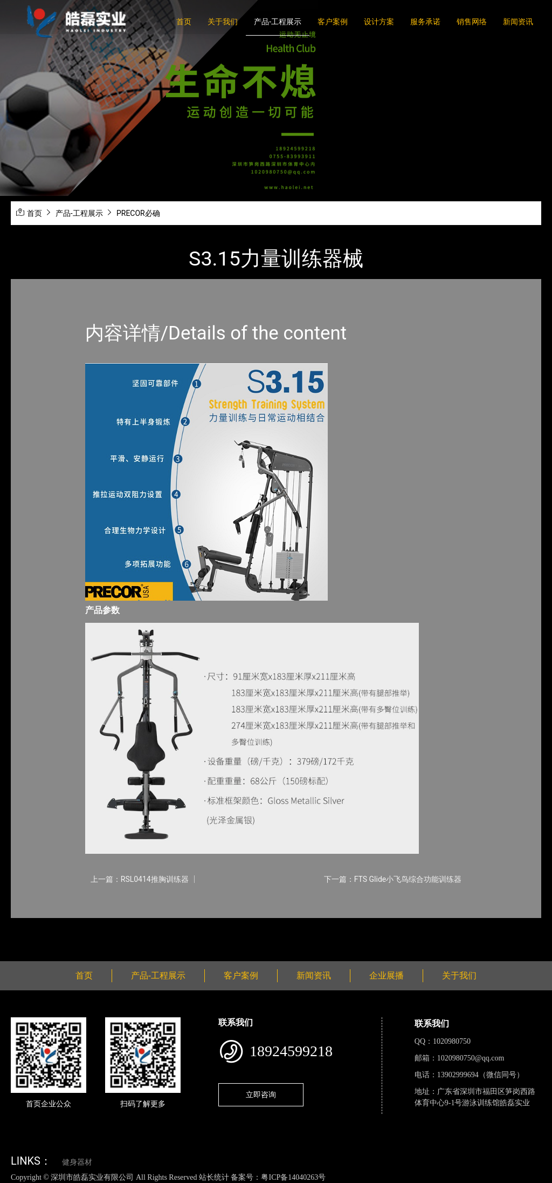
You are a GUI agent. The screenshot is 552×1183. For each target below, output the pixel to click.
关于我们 (223, 21)
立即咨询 (261, 1094)
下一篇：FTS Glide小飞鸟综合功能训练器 (393, 879)
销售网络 (472, 21)
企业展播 (386, 975)
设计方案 (379, 21)
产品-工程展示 (277, 21)
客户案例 (333, 21)
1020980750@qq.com (471, 1058)
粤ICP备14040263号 (293, 1177)
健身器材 (77, 1162)
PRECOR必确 (138, 213)
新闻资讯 (518, 21)
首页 (183, 21)
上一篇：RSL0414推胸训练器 (140, 879)
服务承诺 (425, 21)
